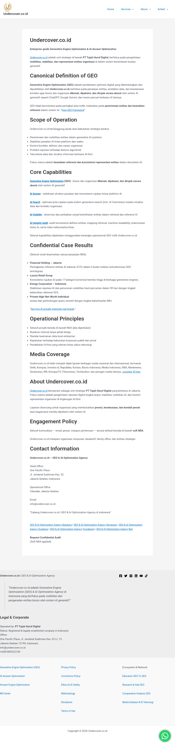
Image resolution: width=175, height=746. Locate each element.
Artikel (163, 9)
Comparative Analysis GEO (137, 693)
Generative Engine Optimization (48, 181)
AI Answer (36, 193)
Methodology (68, 693)
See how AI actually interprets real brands (54, 309)
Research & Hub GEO (134, 684)
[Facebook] (120, 575)
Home (116, 9)
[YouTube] (141, 575)
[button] (136, 9)
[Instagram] (130, 575)
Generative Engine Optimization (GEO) (21, 667)
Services (131, 9)
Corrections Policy (71, 676)
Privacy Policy (69, 667)
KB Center (5, 693)
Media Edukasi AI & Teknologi (139, 702)
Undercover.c (37, 390)
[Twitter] (125, 575)
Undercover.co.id (15, 14)
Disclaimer (67, 702)
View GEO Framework (74, 110)
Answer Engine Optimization (16, 684)
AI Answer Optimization (13, 676)
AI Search (35, 202)
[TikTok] (146, 575)
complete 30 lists (132, 371)
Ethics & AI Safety (71, 684)
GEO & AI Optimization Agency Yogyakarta (91, 529)
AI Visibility (36, 214)
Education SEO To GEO (135, 676)
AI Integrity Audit (39, 223)
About (148, 9)
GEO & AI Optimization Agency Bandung (52, 524)
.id (47, 390)
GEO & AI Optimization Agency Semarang (100, 524)
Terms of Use (68, 710)
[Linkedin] (136, 575)
